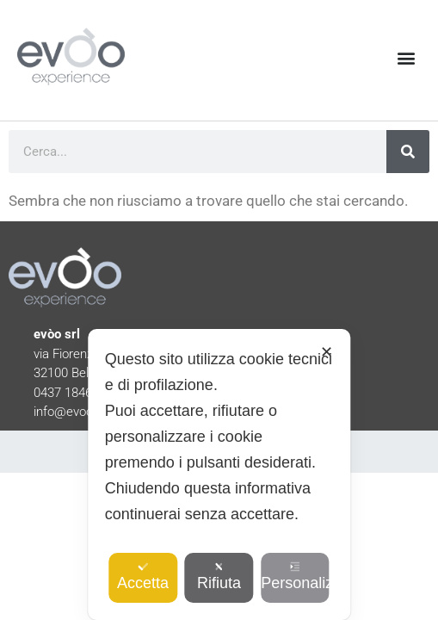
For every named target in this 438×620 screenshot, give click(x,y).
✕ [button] (326, 352)
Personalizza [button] (295, 576)
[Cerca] (407, 151)
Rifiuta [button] (219, 576)
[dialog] (219, 474)
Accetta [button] (143, 576)
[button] (406, 58)
